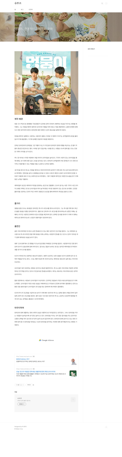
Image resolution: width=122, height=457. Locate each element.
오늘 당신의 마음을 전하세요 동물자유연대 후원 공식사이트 (36, 396)
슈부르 (17, 3)
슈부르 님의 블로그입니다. (24, 424)
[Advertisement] (46, 61)
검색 (102, 3)
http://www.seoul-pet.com (24, 380)
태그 (22, 9)
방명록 (31, 9)
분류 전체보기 (91, 49)
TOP (106, 451)
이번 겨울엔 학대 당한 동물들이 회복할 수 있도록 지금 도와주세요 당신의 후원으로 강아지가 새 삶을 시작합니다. (41, 399)
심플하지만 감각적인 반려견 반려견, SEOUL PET (30, 385)
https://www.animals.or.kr (24, 393)
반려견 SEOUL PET (22, 383)
